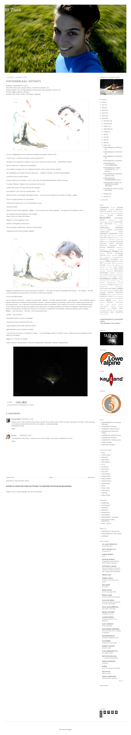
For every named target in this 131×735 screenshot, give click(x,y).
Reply (13, 429)
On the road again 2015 (109, 592)
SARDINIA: (104, 536)
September (107, 129)
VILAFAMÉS (103, 310)
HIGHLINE (107, 257)
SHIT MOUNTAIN (118, 296)
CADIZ (121, 220)
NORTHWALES (103, 276)
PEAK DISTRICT (111, 281)
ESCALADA (119, 241)
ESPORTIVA (111, 247)
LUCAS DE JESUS (108, 600)
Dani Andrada (105, 462)
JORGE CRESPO (107, 554)
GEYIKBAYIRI (119, 253)
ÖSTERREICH (105, 279)
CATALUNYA (104, 228)
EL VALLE (106, 241)
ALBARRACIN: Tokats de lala (110, 531)
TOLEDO (120, 304)
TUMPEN (120, 306)
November (107, 123)
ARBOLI (121, 211)
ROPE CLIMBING (117, 288)
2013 (103, 116)
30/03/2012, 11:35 (27, 419)
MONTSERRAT (104, 273)
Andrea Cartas (105, 455)
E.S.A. (103, 464)
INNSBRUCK (114, 261)
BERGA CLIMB (107, 595)
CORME (121, 233)
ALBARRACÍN (104, 207)
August (106, 131)
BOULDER (14, 405)
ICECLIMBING (114, 259)
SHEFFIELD (120, 294)
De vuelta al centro (107, 653)
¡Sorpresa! (105, 663)
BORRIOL (120, 215)
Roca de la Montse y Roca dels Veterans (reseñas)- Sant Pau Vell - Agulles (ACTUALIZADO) (111, 569)
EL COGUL (118, 239)
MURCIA (102, 275)
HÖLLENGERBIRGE (118, 257)
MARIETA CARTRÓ (108, 646)
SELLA (114, 294)
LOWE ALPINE (118, 267)
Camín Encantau (107, 546)
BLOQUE (110, 215)
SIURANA (108, 298)
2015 (103, 110)
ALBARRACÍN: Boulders (109, 437)
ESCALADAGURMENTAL (110, 607)
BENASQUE (120, 213)
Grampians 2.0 (106, 551)
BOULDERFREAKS (108, 636)
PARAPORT (103, 281)
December (107, 121)
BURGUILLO (112, 220)
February (106, 194)
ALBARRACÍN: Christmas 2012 (111, 440)
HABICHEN (115, 255)
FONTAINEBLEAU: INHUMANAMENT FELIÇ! (112, 179)
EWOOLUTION (107, 590)
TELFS (107, 304)
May (105, 140)
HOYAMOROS (104, 259)
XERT (114, 310)
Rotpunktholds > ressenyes (109, 517)
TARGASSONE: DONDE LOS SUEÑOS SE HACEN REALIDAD (112, 184)
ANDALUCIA (119, 209)
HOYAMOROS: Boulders (109, 426)
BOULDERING (119, 218)
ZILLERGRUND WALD (107, 312)
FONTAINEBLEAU (23, 405)
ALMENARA (103, 209)
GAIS (121, 251)
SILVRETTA (103, 298)
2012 (103, 118)
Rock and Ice (105, 490)
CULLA (121, 237)
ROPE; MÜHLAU (108, 290)
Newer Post (10, 477)
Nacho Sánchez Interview (109, 678)
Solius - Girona (106, 523)
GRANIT (109, 255)
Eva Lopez (104, 471)
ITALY (101, 263)
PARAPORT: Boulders (108, 445)
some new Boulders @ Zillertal (111, 668)
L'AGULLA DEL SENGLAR (113, 265)
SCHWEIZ (103, 294)
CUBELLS (110, 237)
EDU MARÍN (106, 585)
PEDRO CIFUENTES (108, 661)
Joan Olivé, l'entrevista (108, 608)
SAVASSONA (119, 292)
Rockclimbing (105, 515)
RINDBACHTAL (103, 286)
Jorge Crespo (105, 483)
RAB (116, 284)
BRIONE (102, 220)
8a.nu (103, 452)
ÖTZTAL (120, 279)
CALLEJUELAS (103, 222)
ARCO (101, 213)
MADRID (102, 269)
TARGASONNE (119, 302)
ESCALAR (102, 247)
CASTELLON (119, 225)
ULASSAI (114, 308)
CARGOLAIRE (103, 225)
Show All (121, 680)
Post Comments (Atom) (21, 481)
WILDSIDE (109, 310)
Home (51, 477)
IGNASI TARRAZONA (109, 676)
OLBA (114, 276)
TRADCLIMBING (104, 306)
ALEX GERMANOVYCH (109, 651)
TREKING (113, 306)
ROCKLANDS (103, 288)
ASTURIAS (107, 213)
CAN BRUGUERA (106, 223)
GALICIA (102, 253)
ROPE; (101, 290)
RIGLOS (121, 284)
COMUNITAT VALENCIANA (109, 233)
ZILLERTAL (119, 312)
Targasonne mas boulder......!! (111, 642)
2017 (103, 105)
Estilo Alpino (105, 469)
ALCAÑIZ (112, 207)
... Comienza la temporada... (110, 658)
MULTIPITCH (119, 273)
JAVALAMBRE (107, 263)
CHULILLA (102, 229)
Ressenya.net (105, 512)
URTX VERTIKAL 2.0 (109, 549)
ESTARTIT (102, 249)
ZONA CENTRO (104, 314)
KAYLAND (102, 265)
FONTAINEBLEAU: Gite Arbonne (111, 534)
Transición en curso (108, 614)
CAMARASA (111, 222)
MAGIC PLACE (109, 269)
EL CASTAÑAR (110, 239)
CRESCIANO (103, 237)
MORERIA (112, 273)
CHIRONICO (119, 228)
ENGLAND (113, 241)
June (105, 137)
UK (108, 308)
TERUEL (114, 304)
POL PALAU (106, 671)
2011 (103, 200)
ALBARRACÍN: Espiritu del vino (111, 435)
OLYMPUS (120, 276)
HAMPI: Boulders (106, 442)
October (106, 126)
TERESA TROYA (107, 578)
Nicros (103, 486)
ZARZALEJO (120, 310)
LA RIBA (109, 267)
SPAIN (108, 300)
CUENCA (116, 237)
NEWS (106, 275)
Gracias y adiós (106, 648)
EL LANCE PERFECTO (109, 544)
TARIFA (102, 304)
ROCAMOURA (119, 286)
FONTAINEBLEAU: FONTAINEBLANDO (110, 164)
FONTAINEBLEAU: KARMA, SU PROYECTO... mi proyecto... (112, 169)
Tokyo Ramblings (107, 625)
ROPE (109, 288)
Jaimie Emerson (106, 481)
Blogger (69, 729)
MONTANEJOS (118, 271)
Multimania (104, 510)
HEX (101, 257)
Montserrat (104, 508)
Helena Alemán (106, 478)
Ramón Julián (105, 488)
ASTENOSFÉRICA (108, 617)
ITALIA (121, 261)
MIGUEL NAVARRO (108, 612)
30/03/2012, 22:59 (25, 435)
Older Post (91, 477)
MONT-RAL (110, 271)
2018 (103, 102)
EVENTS (120, 249)
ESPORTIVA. (119, 247)
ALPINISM (111, 209)
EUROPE (111, 249)
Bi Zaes (13, 9)
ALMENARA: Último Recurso (110, 429)
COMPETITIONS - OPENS (111, 231)
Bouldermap (105, 503)
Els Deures (104, 467)
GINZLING (103, 255)
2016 (103, 107)
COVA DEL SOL (105, 235)
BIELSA (102, 215)
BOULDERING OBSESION (110, 629)
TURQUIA (102, 308)
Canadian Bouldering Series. (110, 637)
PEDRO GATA (106, 575)
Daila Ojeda (105, 460)
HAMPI (120, 255)
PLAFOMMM (106, 641)
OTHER (114, 279)
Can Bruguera (105, 505)
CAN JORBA (118, 223)
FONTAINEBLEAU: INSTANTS (112, 161)
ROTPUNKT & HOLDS (109, 566)
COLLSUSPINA (118, 229)
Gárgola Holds (105, 476)
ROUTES (116, 290)
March (106, 145)
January (106, 196)
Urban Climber (105, 495)
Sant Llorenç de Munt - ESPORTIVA (108, 520)
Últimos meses (106, 673)
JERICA (114, 263)
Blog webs (104, 457)
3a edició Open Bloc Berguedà (111, 597)
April (105, 142)
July (105, 134)
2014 (103, 113)
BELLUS (113, 213)
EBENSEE (102, 239)
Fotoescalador (16, 419)
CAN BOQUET (119, 222)
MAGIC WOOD (118, 269)
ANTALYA (109, 211)
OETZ (110, 276)
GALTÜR (109, 253)
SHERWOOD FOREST (106, 296)
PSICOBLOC (111, 284)
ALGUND (120, 207)
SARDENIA (110, 292)
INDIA (108, 261)
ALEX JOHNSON (107, 624)
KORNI (104, 666)
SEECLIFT (109, 294)
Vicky (103, 556)
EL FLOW (105, 586)
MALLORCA (103, 271)
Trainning (104, 493)
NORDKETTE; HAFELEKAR (116, 275)
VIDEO (121, 308)
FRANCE (31, 405)
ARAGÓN (115, 211)
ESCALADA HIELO (116, 245)
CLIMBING (110, 229)
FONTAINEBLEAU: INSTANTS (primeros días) (112, 174)
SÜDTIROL (110, 302)
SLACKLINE (115, 298)
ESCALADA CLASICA (107, 243)
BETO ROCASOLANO (109, 656)
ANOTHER (103, 211)
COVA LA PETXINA (117, 235)
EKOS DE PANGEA (108, 559)
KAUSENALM (119, 263)
